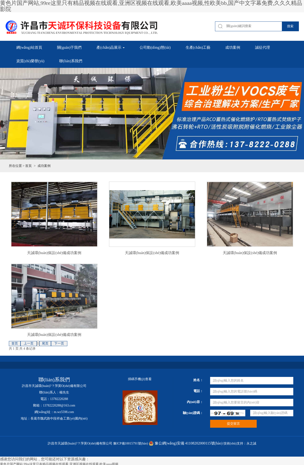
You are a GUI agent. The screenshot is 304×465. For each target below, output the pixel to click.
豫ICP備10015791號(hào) (130, 443)
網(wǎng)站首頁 (29, 47)
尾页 (45, 343)
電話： (198, 391)
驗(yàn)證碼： (193, 413)
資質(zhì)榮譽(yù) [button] (30, 61)
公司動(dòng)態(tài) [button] (155, 47)
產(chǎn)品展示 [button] (110, 47)
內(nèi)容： (195, 402)
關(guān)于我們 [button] (69, 47)
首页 (14, 343)
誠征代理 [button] (262, 47)
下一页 (59, 343)
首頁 (28, 166)
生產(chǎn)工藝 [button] (198, 47)
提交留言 (233, 423)
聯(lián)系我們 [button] (70, 61)
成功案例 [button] (232, 47)
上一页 (29, 343)
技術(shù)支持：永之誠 (239, 443)
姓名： (198, 380)
